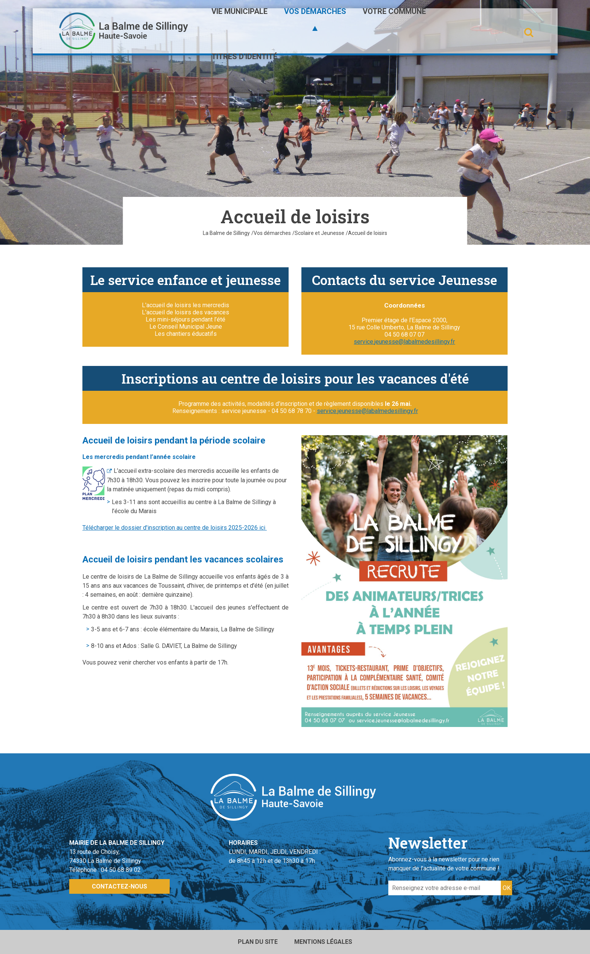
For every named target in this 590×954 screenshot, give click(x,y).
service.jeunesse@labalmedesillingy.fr (404, 341)
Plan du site (258, 941)
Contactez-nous (119, 886)
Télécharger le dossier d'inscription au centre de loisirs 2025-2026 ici (174, 527)
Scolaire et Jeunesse (319, 233)
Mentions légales (323, 941)
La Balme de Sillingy (226, 233)
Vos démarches (272, 233)
